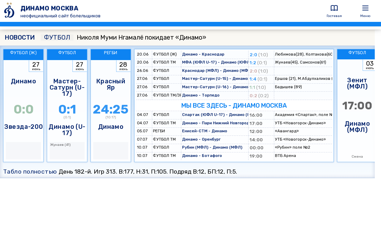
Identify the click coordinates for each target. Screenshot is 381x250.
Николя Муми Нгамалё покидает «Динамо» (123, 37)
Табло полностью (30, 171)
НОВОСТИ (20, 37)
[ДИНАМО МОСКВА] (10, 11)
